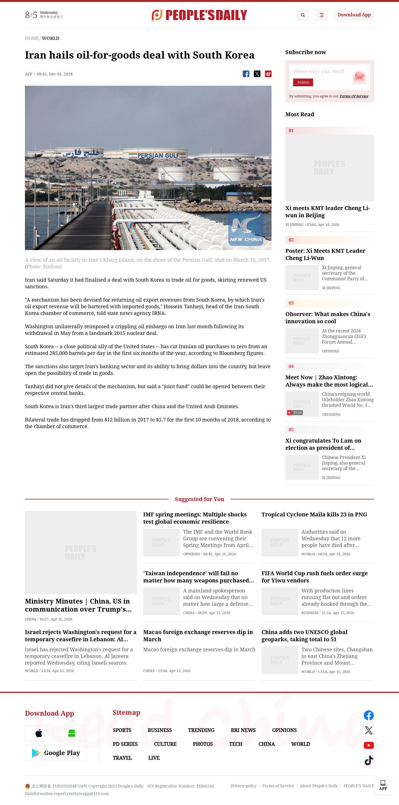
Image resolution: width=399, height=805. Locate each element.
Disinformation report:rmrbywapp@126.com (67, 793)
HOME (32, 38)
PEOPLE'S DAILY (359, 786)
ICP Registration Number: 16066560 (181, 786)
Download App (354, 14)
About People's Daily (319, 786)
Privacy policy (244, 786)
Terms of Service (278, 786)
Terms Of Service (354, 96)
